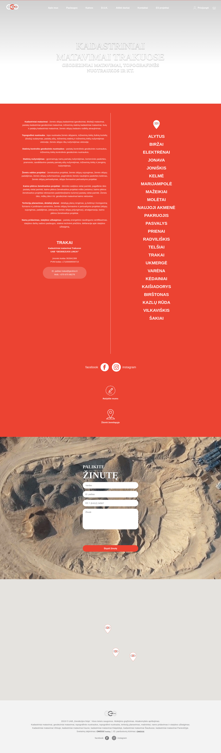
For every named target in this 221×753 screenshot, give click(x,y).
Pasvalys (156, 223)
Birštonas (156, 294)
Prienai (156, 231)
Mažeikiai (156, 191)
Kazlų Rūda (156, 302)
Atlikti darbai (123, 8)
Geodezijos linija (82, 721)
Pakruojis (156, 215)
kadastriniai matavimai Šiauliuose (139, 728)
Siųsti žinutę (110, 548)
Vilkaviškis (156, 310)
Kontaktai (143, 8)
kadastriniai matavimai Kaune (76, 728)
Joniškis (156, 168)
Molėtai (156, 199)
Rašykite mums (110, 393)
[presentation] (104, 537)
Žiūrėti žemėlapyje (110, 416)
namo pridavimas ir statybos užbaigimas (170, 724)
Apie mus (53, 8)
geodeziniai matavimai (63, 724)
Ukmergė (156, 263)
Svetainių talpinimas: (94, 731)
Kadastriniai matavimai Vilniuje (46, 728)
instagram (129, 367)
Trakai (156, 255)
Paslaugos (72, 8)
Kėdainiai (156, 278)
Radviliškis (156, 239)
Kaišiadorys (156, 286)
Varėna (156, 270)
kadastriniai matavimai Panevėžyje (172, 728)
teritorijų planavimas (130, 724)
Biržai (156, 144)
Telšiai (156, 247)
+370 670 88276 (67, 274)
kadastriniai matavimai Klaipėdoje (106, 728)
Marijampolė (156, 183)
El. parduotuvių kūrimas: (128, 731)
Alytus (156, 136)
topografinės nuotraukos (87, 724)
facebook (91, 367)
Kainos (89, 8)
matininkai (146, 724)
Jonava (156, 160)
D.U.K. (104, 8)
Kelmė (156, 176)
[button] (133, 656)
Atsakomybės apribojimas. (147, 721)
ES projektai (162, 8)
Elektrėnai (156, 152)
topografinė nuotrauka (109, 724)
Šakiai (156, 318)
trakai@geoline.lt (70, 271)
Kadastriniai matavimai (59, 248)
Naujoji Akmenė (156, 207)
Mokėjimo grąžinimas (124, 721)
